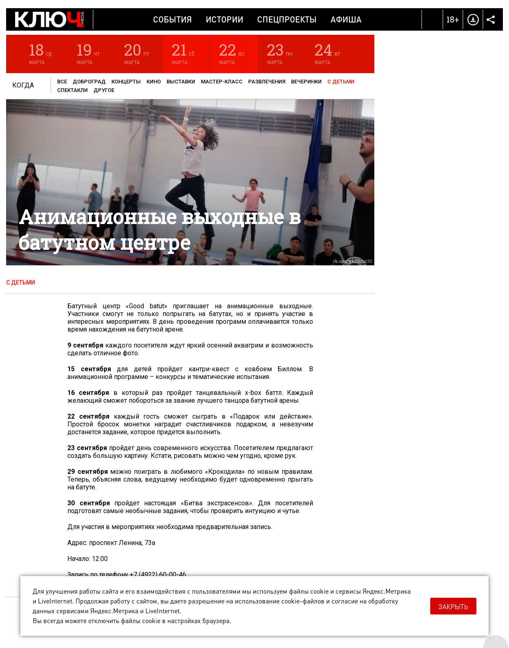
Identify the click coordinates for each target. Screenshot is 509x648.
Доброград (89, 81)
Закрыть (453, 606)
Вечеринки (306, 81)
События (172, 19)
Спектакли (72, 90)
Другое (103, 90)
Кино (154, 81)
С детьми (340, 81)
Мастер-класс (221, 81)
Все (62, 81)
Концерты (126, 81)
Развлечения (266, 81)
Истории (224, 19)
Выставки (181, 81)
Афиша (346, 19)
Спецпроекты (287, 19)
